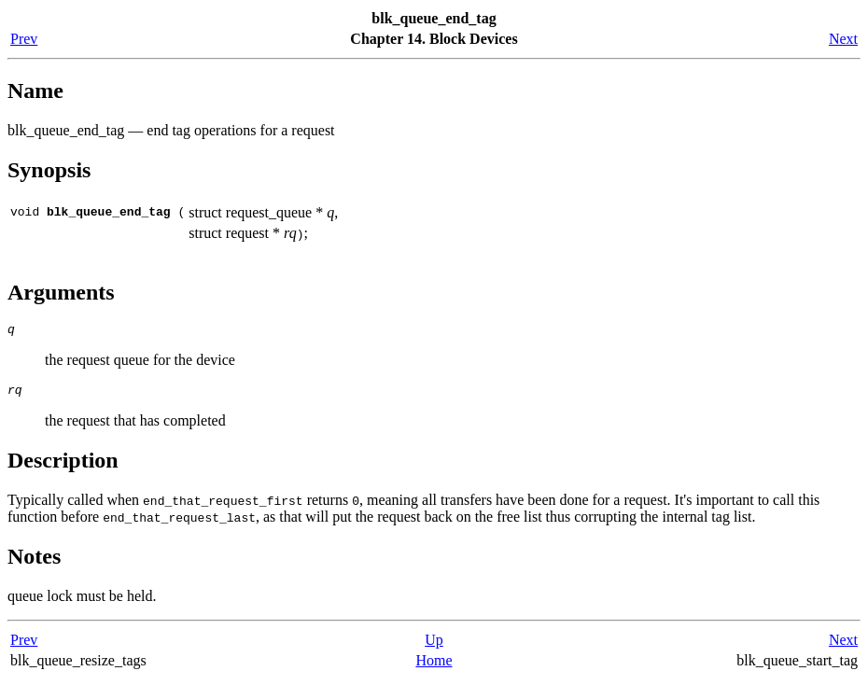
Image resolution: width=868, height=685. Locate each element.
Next (843, 39)
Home (433, 666)
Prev (23, 39)
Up (434, 645)
